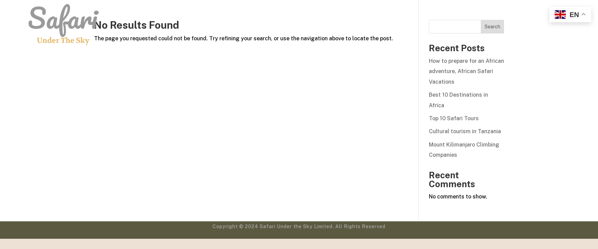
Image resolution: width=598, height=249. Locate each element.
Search (492, 26)
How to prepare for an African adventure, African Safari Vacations (466, 71)
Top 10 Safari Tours (454, 118)
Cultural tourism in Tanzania (465, 131)
